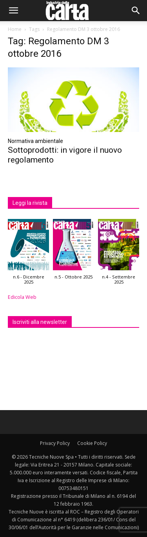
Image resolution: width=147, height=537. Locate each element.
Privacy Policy (55, 443)
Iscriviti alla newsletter (40, 322)
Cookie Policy (92, 443)
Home (15, 29)
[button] (13, 10)
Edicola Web (22, 297)
